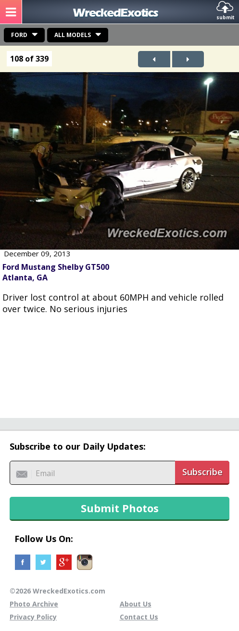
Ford (19, 35)
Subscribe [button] (202, 472)
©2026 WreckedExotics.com (57, 590)
